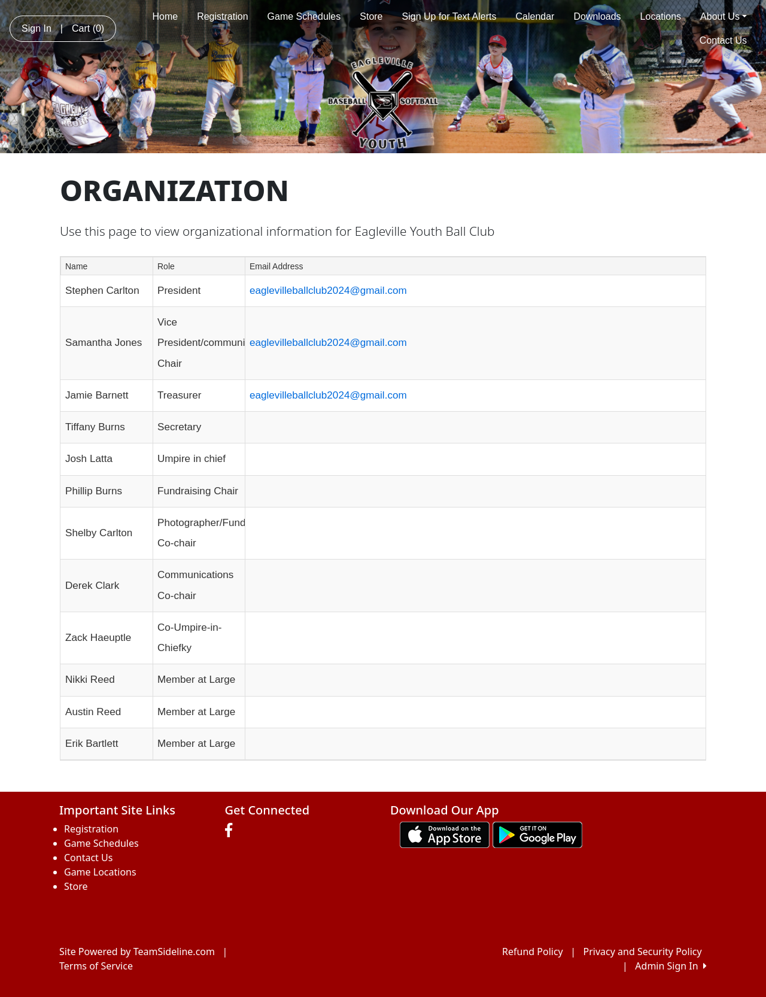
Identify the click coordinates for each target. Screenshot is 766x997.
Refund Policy (532, 951)
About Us (723, 16)
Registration (222, 16)
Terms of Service (96, 965)
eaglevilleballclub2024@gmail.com (328, 290)
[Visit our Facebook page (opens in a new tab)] (231, 830)
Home (165, 16)
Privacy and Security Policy (642, 951)
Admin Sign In (671, 965)
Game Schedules (304, 16)
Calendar (535, 16)
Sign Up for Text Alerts (449, 16)
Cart (88, 28)
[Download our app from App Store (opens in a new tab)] (445, 833)
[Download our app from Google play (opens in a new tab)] (537, 833)
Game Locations (100, 872)
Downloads (597, 16)
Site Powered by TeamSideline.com (137, 951)
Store (371, 16)
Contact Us (723, 40)
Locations (661, 16)
